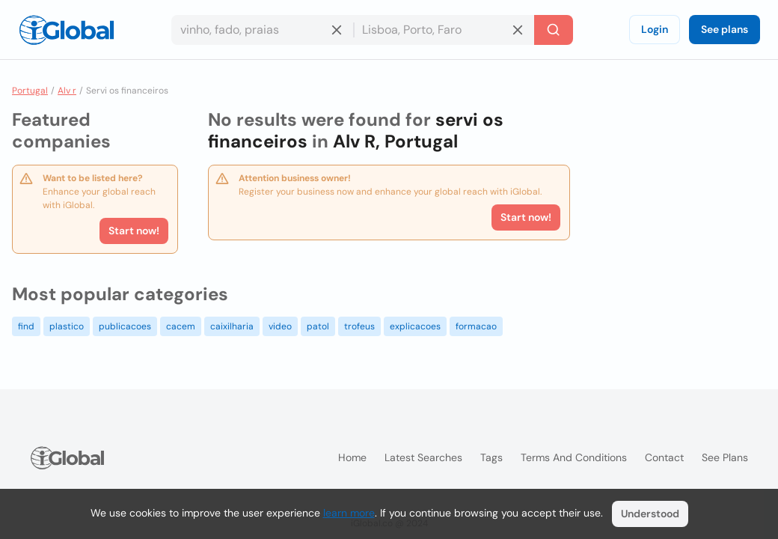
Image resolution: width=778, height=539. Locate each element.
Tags (491, 457)
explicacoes (415, 326)
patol (318, 326)
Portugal (30, 91)
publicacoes (125, 326)
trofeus (359, 326)
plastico (66, 326)
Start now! (133, 230)
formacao (476, 326)
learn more (349, 513)
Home (352, 457)
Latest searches (423, 457)
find (26, 326)
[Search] (553, 30)
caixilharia (232, 326)
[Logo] (66, 30)
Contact (664, 457)
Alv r (67, 91)
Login (654, 29)
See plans (724, 29)
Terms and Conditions (574, 457)
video (280, 326)
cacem (180, 326)
